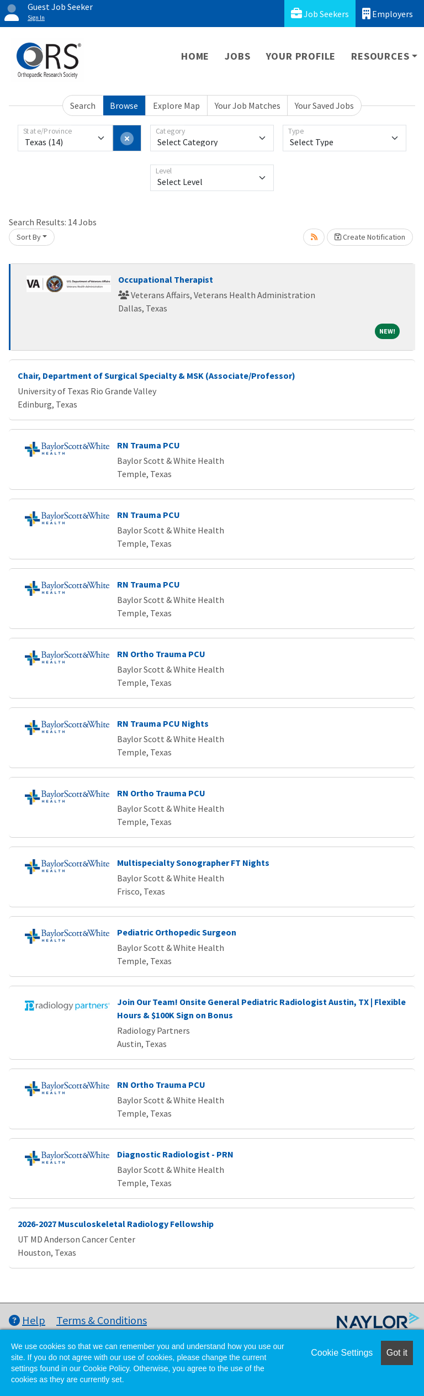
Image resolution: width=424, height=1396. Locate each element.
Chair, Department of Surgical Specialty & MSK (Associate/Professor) (156, 375)
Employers (387, 13)
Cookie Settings (342, 1352)
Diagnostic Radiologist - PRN (175, 1154)
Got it (396, 1352)
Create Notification (370, 237)
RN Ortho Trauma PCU (161, 653)
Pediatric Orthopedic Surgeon (176, 932)
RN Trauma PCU (148, 445)
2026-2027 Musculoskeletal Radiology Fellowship (116, 1223)
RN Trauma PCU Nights (163, 723)
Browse (124, 105)
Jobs (237, 56)
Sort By (29, 237)
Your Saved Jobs (324, 105)
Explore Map (176, 105)
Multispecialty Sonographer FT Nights (193, 862)
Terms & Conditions (101, 1320)
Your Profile (301, 56)
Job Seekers (320, 13)
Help (27, 1320)
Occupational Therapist (165, 279)
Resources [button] (380, 56)
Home (195, 56)
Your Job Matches (247, 105)
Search (83, 105)
